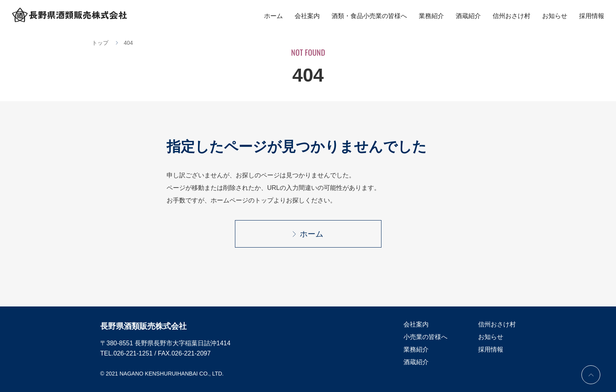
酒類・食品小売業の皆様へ (369, 16)
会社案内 (307, 16)
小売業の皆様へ (425, 337)
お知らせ (554, 16)
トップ (100, 43)
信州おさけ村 (511, 16)
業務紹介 (431, 16)
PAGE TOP (590, 374)
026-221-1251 (133, 353)
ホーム (273, 16)
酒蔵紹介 (468, 16)
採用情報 (591, 16)
